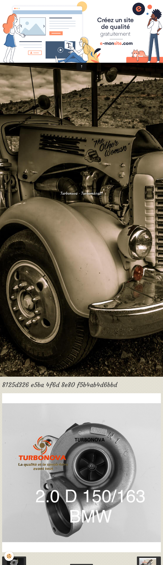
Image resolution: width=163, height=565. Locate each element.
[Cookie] (9, 556)
